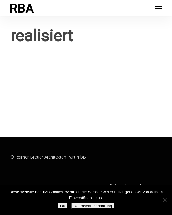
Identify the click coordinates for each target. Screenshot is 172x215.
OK (63, 206)
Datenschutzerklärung (92, 206)
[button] (158, 8)
